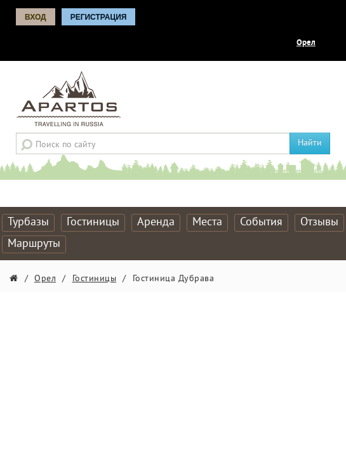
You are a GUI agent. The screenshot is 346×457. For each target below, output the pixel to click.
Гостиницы (93, 222)
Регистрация (98, 17)
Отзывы (319, 222)
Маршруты (34, 244)
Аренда (156, 222)
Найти (310, 143)
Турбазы (28, 222)
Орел (306, 43)
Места (207, 222)
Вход (35, 17)
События (261, 222)
